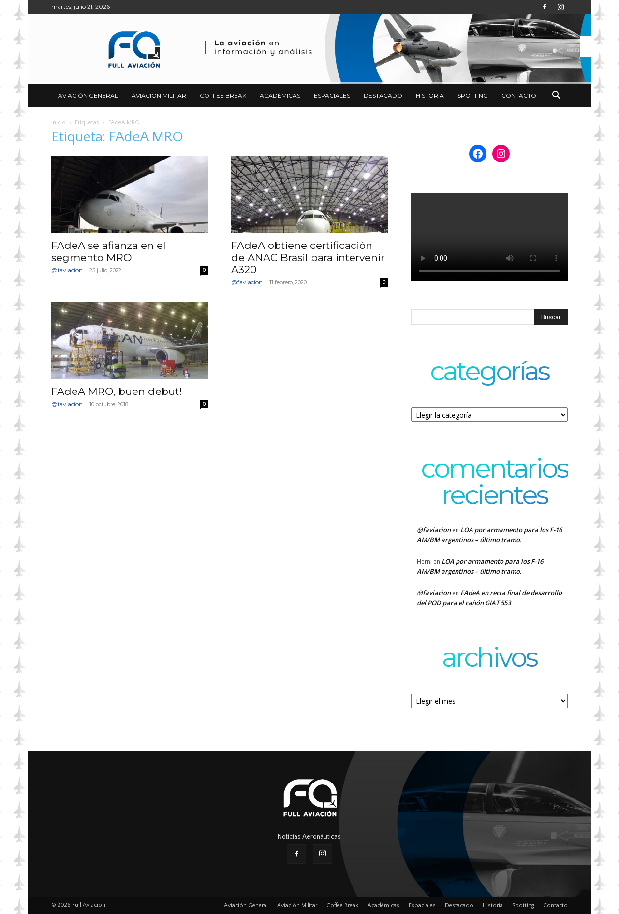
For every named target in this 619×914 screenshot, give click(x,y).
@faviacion (67, 270)
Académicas (280, 95)
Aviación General (88, 95)
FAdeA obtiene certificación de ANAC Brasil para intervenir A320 (307, 257)
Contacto (518, 95)
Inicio (58, 122)
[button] (556, 96)
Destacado (383, 95)
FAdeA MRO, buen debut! (116, 391)
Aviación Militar (159, 95)
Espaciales (332, 95)
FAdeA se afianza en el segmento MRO (108, 251)
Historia (430, 95)
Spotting (472, 95)
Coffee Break (223, 95)
